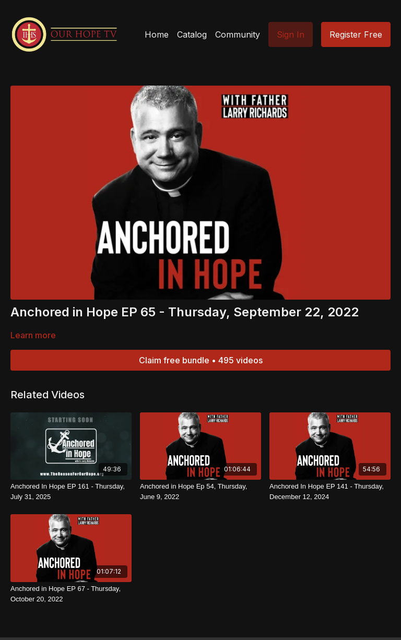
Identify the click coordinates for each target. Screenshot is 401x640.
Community (237, 34)
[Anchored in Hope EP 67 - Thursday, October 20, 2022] (71, 594)
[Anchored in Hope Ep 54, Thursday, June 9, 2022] (200, 491)
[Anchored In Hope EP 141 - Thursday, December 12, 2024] (330, 491)
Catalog (192, 34)
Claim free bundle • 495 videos (201, 360)
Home (157, 34)
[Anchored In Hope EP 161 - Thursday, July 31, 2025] (71, 491)
